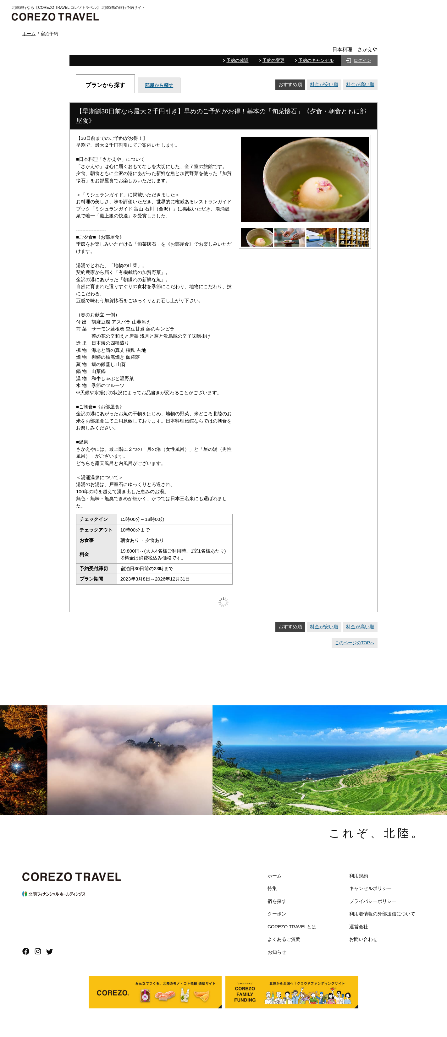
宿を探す (277, 901)
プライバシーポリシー (372, 901)
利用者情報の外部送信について (382, 913)
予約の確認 (237, 60)
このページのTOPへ (354, 642)
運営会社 (358, 926)
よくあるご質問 (284, 939)
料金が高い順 (360, 84)
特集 (272, 888)
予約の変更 (273, 60)
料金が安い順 (324, 84)
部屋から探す (159, 85)
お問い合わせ (363, 939)
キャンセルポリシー (370, 888)
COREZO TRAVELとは (292, 926)
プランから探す (105, 85)
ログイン (362, 60)
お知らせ (277, 952)
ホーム (275, 875)
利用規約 (358, 875)
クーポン (277, 913)
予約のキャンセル (316, 60)
